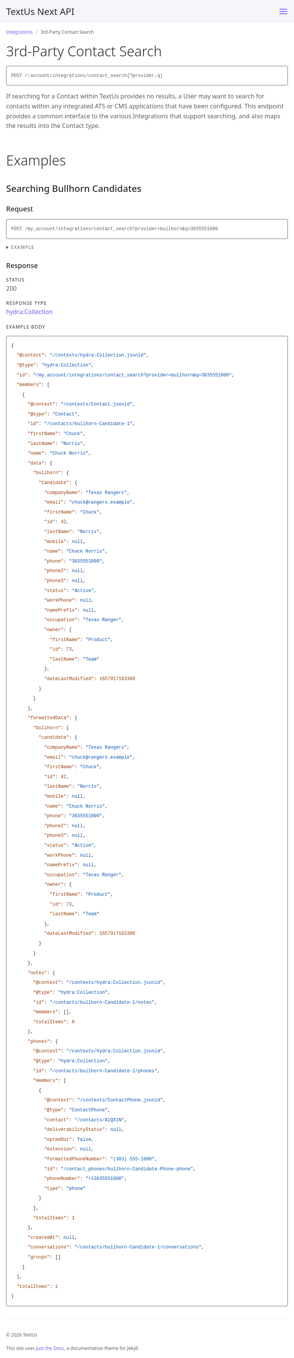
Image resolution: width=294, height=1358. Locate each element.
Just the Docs (50, 1348)
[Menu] (283, 11)
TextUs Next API (40, 11)
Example (22, 247)
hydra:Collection (29, 312)
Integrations (19, 32)
